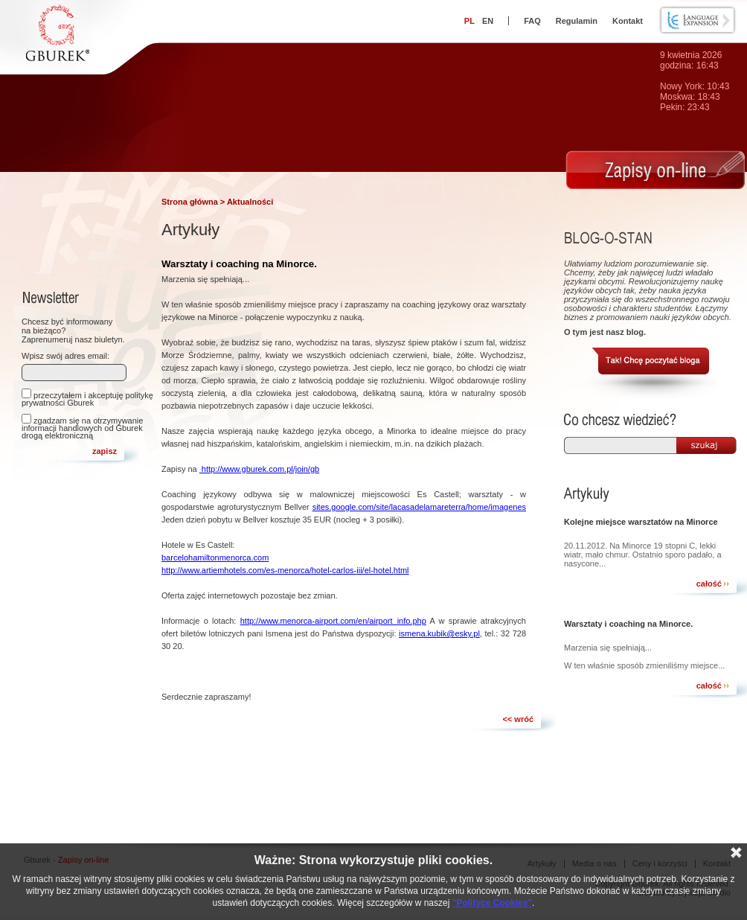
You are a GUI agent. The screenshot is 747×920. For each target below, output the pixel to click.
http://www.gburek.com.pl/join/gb (259, 468)
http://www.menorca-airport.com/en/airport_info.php (333, 620)
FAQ (532, 20)
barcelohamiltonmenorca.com (215, 557)
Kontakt (627, 20)
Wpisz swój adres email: (65, 355)
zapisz (104, 451)
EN (487, 20)
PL (469, 20)
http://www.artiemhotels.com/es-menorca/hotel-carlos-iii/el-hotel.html (285, 570)
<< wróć (517, 719)
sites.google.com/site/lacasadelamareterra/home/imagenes (419, 506)
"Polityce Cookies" (492, 903)
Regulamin (576, 20)
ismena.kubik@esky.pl (439, 633)
